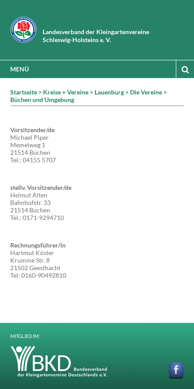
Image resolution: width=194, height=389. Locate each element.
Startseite (23, 92)
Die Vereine (146, 92)
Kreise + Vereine (65, 92)
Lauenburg (109, 92)
